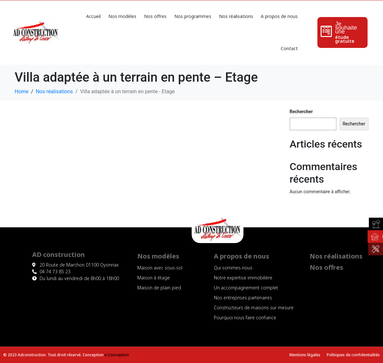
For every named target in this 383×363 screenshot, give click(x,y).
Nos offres (155, 16)
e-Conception (117, 355)
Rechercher (301, 111)
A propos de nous (279, 16)
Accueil (93, 16)
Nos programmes (192, 16)
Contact (289, 48)
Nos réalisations (236, 16)
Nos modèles (122, 16)
